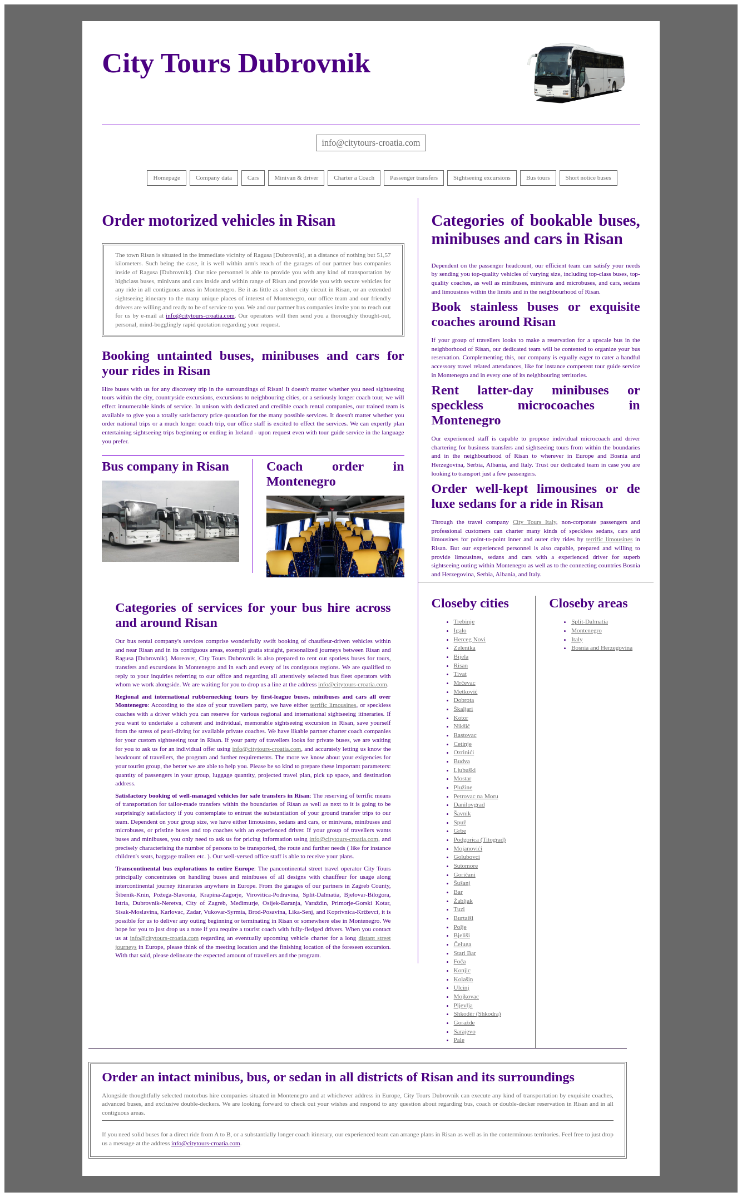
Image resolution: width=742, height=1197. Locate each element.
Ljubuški (465, 769)
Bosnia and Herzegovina (601, 647)
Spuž (460, 822)
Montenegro (586, 630)
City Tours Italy (534, 521)
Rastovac (465, 734)
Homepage (166, 177)
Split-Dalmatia (589, 621)
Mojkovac (466, 996)
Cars (253, 177)
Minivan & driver (296, 177)
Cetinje (463, 743)
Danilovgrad (469, 804)
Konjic (462, 970)
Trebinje (464, 621)
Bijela (461, 656)
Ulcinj (461, 987)
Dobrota (464, 699)
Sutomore (466, 865)
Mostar (463, 778)
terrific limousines (333, 704)
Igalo (460, 630)
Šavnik (462, 813)
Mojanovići (468, 848)
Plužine (463, 787)
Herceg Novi (470, 639)
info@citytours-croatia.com (371, 142)
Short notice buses (588, 177)
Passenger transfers (414, 177)
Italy (577, 639)
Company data (214, 177)
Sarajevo (465, 1031)
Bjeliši (462, 935)
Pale (459, 1039)
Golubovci (467, 856)
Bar (458, 891)
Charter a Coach (354, 177)
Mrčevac (465, 682)
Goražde (464, 1022)
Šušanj (462, 882)
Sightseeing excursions (482, 177)
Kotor (461, 717)
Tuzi (459, 909)
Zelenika (465, 647)
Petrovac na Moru (476, 796)
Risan (461, 665)
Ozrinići (464, 752)
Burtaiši (463, 917)
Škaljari (463, 708)
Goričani (465, 874)
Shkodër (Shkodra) (477, 1013)
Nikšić (462, 726)
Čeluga (463, 944)
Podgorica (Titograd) (480, 839)
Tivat (460, 673)
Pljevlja (463, 1005)
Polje (460, 926)
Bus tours (538, 177)
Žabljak (463, 900)
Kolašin (463, 979)
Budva (462, 761)
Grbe (460, 830)
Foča (460, 961)
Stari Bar (465, 952)
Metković (466, 691)
